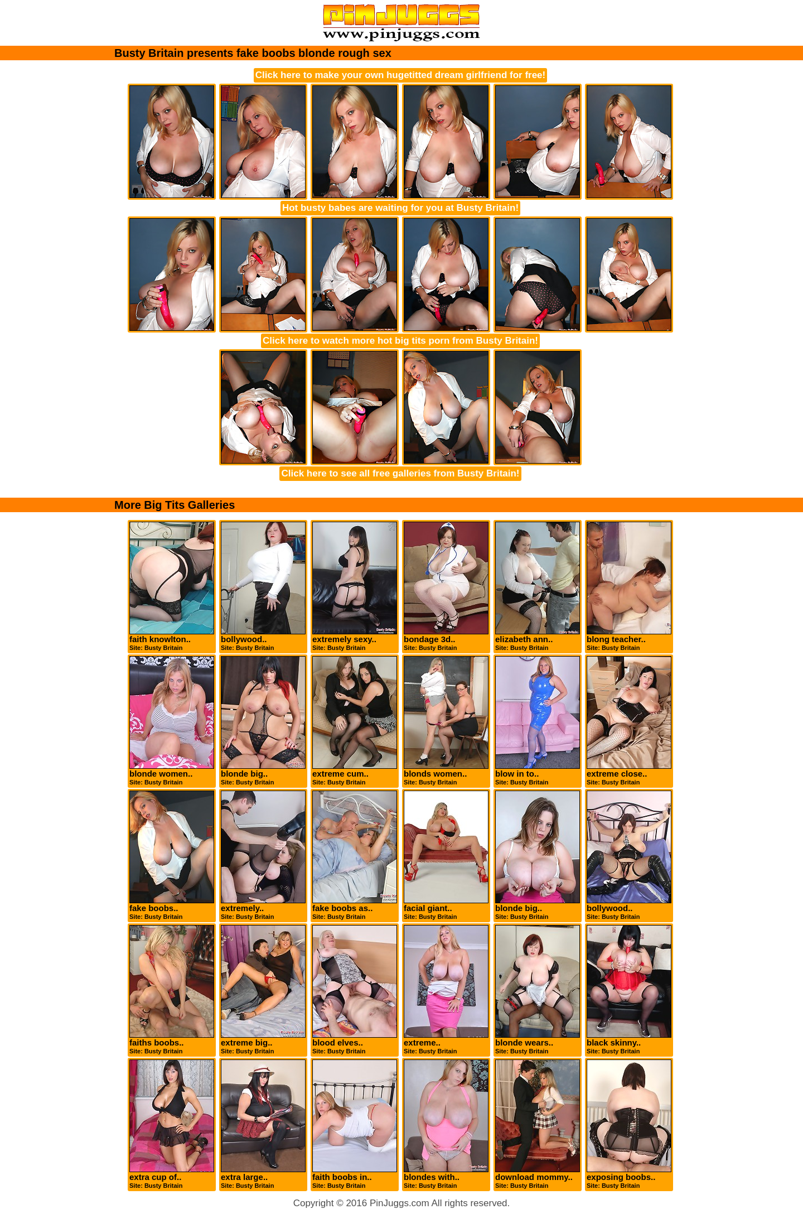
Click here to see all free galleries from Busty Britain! (400, 473)
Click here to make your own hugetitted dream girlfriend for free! (400, 75)
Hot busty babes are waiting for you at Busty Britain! (400, 208)
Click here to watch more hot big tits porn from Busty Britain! (400, 340)
